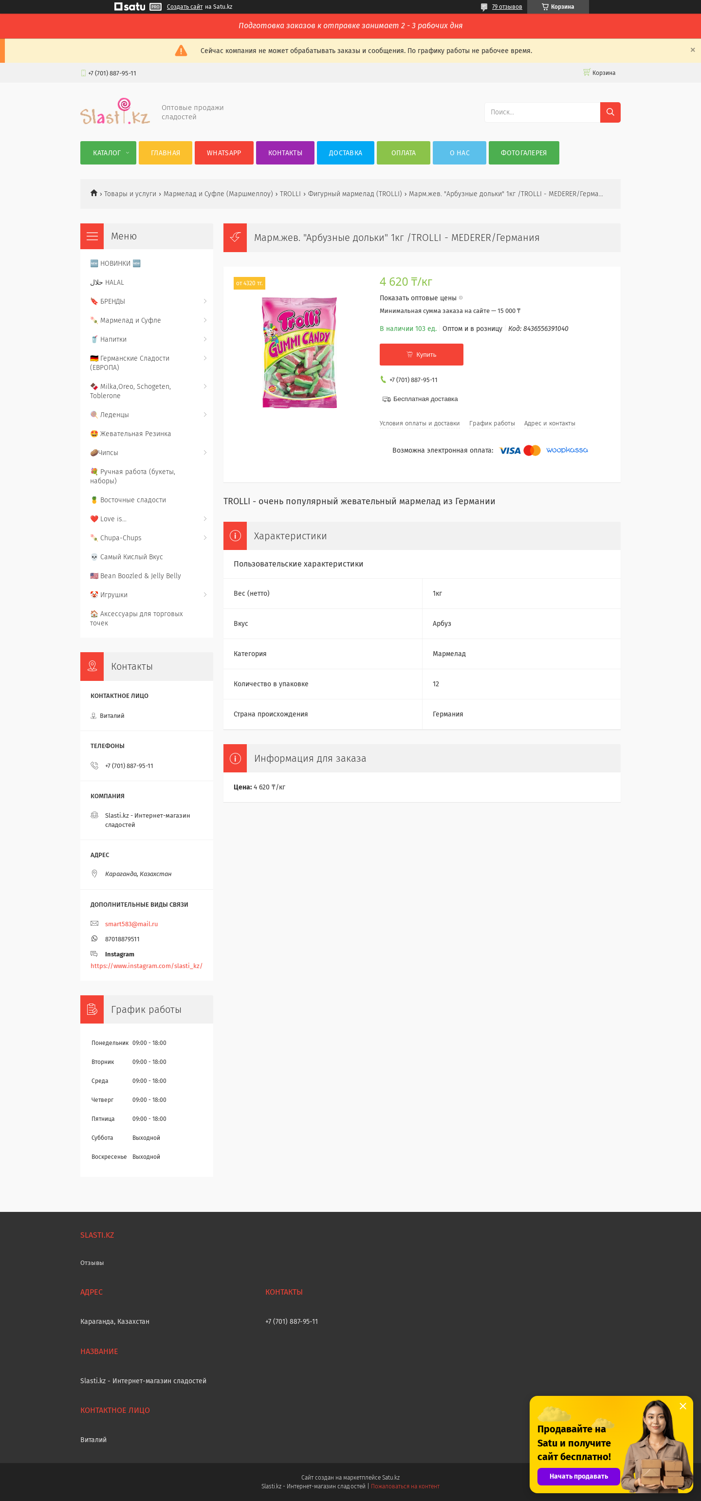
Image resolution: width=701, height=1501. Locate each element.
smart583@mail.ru (131, 924)
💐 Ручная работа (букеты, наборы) (132, 476)
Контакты (285, 153)
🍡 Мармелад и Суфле (125, 320)
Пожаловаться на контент (405, 1486)
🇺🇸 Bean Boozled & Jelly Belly (135, 576)
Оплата (403, 153)
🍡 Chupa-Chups (116, 538)
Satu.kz (391, 1477)
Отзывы (92, 1262)
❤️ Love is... (108, 519)
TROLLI (290, 194)
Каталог (107, 153)
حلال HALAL (107, 282)
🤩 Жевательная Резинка (130, 434)
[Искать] (610, 112)
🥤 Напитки (108, 339)
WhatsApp (224, 153)
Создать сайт (185, 6)
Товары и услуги (130, 194)
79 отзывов (507, 6)
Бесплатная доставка (425, 399)
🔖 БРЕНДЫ (107, 301)
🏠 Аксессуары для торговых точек (136, 618)
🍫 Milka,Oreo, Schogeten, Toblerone (130, 391)
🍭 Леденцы (109, 415)
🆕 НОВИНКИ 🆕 (115, 263)
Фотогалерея (524, 153)
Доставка (345, 153)
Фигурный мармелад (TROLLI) (355, 194)
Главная (165, 153)
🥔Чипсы (104, 453)
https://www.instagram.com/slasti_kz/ (147, 966)
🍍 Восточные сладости (128, 500)
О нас (460, 153)
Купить (426, 354)
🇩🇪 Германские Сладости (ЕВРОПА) (129, 363)
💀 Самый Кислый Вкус (126, 557)
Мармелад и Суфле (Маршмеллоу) (218, 194)
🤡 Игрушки (109, 595)
